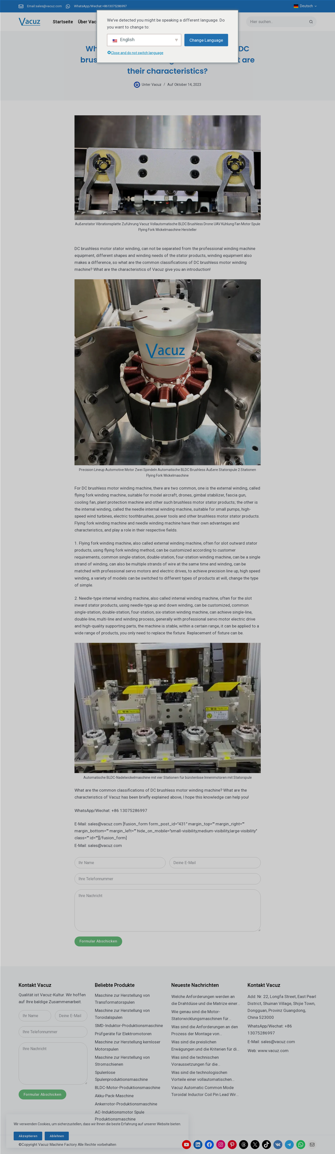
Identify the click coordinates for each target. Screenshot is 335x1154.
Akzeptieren (28, 1136)
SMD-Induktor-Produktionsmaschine (129, 1025)
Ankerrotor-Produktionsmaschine (126, 1103)
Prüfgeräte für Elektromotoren (123, 1033)
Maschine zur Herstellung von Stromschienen (122, 1061)
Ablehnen (57, 1136)
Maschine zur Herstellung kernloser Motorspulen (127, 1045)
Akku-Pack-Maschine (114, 1095)
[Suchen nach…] (276, 21)
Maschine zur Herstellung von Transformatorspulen (122, 999)
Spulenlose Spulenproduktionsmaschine (121, 1076)
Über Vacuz (89, 21)
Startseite (63, 21)
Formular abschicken (98, 941)
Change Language (206, 39)
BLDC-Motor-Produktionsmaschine (127, 1087)
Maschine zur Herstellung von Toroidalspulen (122, 1014)
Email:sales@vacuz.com (44, 6)
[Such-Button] (311, 21)
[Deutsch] (305, 6)
